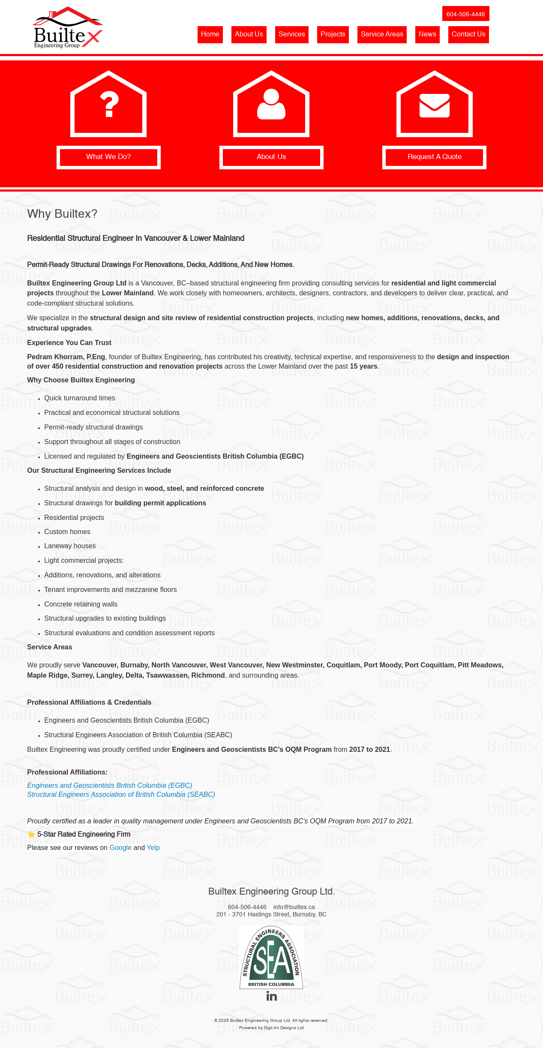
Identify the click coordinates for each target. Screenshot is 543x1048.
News (427, 34)
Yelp (153, 847)
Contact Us (469, 34)
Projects (333, 34)
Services (292, 34)
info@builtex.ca (294, 907)
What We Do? (108, 157)
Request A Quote (435, 157)
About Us (249, 34)
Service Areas (382, 34)
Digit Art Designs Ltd (284, 1028)
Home (210, 34)
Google (120, 847)
